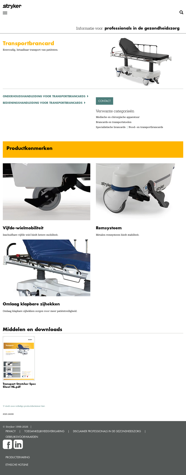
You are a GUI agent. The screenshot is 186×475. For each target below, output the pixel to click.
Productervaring (18, 457)
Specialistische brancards (110, 127)
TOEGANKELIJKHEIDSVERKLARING (44, 431)
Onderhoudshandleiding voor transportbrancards (44, 96)
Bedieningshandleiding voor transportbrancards (43, 103)
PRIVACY (11, 431)
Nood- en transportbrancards (146, 127)
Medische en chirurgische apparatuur (118, 116)
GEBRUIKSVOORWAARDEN (22, 437)
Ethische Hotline (17, 464)
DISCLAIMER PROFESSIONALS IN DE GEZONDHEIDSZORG (107, 431)
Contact (104, 101)
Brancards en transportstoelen (113, 122)
